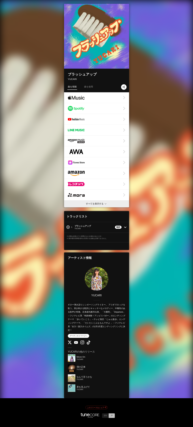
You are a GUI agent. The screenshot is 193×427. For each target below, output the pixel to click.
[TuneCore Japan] (90, 417)
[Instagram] (82, 343)
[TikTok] (88, 344)
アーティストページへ (78, 336)
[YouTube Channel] (76, 343)
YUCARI (72, 79)
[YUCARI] (96, 279)
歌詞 (118, 227)
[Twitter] (70, 343)
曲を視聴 (72, 86)
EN (105, 415)
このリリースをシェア (96, 408)
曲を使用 (88, 86)
